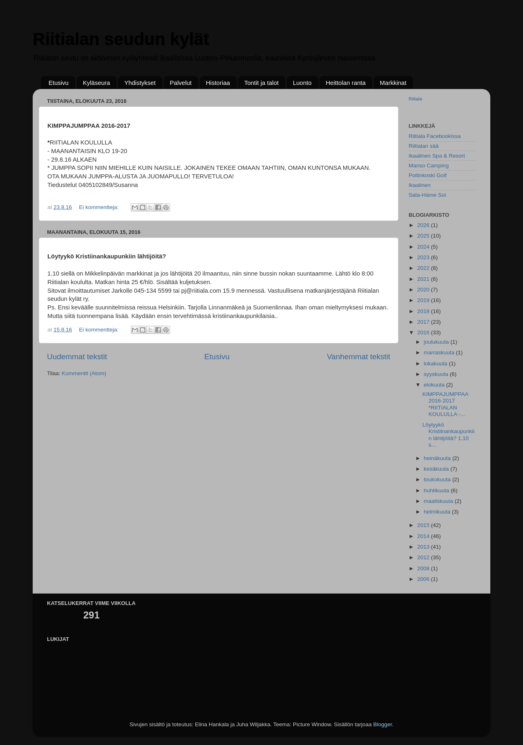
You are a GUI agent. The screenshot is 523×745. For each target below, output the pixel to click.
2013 (424, 547)
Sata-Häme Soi (427, 195)
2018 (424, 311)
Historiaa (218, 82)
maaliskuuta (439, 501)
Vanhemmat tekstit (358, 356)
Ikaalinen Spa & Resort (437, 156)
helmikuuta (438, 512)
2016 (424, 332)
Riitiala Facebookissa (435, 136)
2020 (424, 290)
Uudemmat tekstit (77, 356)
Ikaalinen (420, 185)
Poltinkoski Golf (428, 175)
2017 (424, 322)
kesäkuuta (437, 469)
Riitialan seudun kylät (121, 39)
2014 (424, 536)
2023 (424, 257)
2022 (424, 268)
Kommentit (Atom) (84, 373)
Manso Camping (429, 165)
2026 (424, 225)
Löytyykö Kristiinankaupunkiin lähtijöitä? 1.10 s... (448, 435)
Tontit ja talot (261, 82)
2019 (424, 300)
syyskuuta (437, 374)
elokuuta (435, 385)
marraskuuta (440, 352)
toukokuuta (438, 479)
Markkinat (393, 82)
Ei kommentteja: (99, 207)
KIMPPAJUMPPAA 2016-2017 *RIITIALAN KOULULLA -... (445, 404)
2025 (424, 236)
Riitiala (415, 98)
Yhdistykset (140, 82)
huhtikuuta (437, 490)
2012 (424, 557)
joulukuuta (437, 342)
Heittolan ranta (346, 82)
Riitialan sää (424, 146)
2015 (424, 525)
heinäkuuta (438, 458)
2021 (424, 279)
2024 (424, 247)
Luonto (302, 82)
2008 (424, 568)
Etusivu (59, 82)
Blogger (382, 724)
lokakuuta (436, 363)
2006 (424, 579)
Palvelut (181, 82)
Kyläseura (96, 82)
